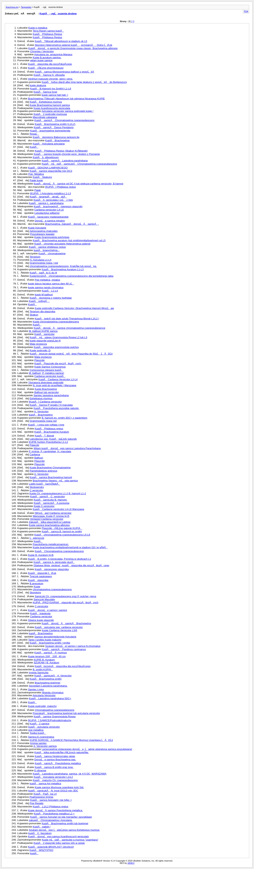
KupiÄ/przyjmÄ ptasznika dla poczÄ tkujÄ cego (63, 666)
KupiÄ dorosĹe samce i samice (47, 610)
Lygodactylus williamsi (47, 213)
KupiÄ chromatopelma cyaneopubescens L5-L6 (62, 534)
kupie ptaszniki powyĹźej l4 (45, 340)
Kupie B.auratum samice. (47, 57)
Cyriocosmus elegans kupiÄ (46, 370)
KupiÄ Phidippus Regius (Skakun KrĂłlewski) (61, 150)
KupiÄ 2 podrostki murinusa (50, 114)
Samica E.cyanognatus (41, 736)
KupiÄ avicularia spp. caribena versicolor (59, 627)
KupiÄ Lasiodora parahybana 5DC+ (50, 698)
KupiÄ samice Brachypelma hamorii (51, 477)
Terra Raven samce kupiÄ (48, 30)
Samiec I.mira (36, 689)
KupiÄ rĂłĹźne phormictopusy (46, 67)
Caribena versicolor (41, 616)
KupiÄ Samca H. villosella (49, 75)
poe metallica (35, 729)
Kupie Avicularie (37, 227)
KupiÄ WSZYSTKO (41, 850)
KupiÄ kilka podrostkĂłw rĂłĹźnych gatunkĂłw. (61, 752)
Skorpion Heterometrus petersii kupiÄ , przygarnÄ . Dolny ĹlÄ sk (73, 45)
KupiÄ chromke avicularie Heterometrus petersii (62, 243)
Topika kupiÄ (38, 733)
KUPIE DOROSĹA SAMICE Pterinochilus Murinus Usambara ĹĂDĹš (71, 740)
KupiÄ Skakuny (42, 177)
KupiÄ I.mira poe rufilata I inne (46, 424)
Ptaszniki (39, 360)
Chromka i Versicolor (42, 51)
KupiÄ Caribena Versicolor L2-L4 (57, 379)
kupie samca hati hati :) (55, 94)
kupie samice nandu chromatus (45, 287)
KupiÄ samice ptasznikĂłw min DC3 (51, 171)
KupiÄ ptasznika (38, 580)
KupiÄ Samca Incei (45, 91)
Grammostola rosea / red (44, 262)
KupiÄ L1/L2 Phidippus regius (50, 806)
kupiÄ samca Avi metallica (45, 783)
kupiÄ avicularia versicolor (44, 726)
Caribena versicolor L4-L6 (49, 209)
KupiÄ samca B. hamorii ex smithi (62, 531)
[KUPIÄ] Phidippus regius (60, 186)
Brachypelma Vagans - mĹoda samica (55, 480)
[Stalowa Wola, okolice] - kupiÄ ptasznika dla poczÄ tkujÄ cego (71, 565)
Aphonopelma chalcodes (43, 231)
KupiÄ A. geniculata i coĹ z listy (53, 199)
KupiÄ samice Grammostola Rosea (54, 716)
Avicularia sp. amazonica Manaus (53, 54)
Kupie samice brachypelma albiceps (49, 525)
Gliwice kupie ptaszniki (41, 620)
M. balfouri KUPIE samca (43, 331)
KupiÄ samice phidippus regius (47, 247)
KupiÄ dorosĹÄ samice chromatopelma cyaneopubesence (69, 328)
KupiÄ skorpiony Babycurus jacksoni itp (56, 137)
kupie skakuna (38, 85)
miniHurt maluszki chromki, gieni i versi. (50, 78)
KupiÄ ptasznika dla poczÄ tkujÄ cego (50, 64)
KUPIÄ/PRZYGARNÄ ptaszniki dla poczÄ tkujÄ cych (65, 602)
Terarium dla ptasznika (42, 311)
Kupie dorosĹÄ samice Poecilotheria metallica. (55, 810)
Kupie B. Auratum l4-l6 (41, 555)
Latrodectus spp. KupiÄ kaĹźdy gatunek (53, 438)
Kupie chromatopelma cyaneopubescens (56, 321)
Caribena (35, 454)
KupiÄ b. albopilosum (46, 157)
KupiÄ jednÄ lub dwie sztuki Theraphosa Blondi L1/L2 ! (67, 318)
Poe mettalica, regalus (47, 279)
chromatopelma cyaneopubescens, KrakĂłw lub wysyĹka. (63, 266)
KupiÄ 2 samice (39, 723)
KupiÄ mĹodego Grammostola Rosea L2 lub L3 (58, 337)
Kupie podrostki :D (40, 350)
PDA (246, 11)
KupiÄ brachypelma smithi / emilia (50, 642)
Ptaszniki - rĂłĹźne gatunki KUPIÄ (62, 528)
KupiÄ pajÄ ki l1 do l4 (43, 272)
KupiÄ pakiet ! (41, 826)
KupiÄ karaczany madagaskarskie (48, 216)
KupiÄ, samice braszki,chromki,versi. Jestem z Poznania (67, 154)
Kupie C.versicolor (44, 506)
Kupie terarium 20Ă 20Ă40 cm (47, 656)
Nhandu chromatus (52, 692)
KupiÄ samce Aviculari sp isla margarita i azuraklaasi (61, 816)
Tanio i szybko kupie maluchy (45, 639)
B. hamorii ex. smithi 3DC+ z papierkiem (64, 417)
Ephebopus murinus (41, 398)
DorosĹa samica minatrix (50, 220)
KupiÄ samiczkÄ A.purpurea (51, 503)
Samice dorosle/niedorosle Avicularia (55, 636)
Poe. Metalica (36, 174)
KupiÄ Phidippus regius (49, 428)
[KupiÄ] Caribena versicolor (45, 401)
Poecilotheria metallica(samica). (51, 544)
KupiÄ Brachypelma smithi (46, 678)
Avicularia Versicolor (44, 695)
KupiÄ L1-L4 (50, 290)
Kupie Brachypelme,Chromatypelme (50, 467)
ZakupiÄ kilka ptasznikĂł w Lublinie (50, 522)
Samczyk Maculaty (44, 599)
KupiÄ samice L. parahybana (46, 203)
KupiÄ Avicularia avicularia (49, 143)
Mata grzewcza (38, 343)
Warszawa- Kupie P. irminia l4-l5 (51, 516)
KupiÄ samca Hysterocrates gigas (55, 756)
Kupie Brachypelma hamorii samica (50, 105)
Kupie (37, 586)
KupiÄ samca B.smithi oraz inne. (54, 767)
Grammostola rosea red (43, 420)
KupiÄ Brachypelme (57, 140)
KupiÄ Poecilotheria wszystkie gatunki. (56, 408)
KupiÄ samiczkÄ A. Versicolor (53, 675)
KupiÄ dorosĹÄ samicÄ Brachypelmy (66, 623)
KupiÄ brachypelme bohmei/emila (50, 130)
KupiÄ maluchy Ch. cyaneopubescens (55, 780)
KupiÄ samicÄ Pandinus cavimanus (64, 649)
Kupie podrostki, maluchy (42, 706)
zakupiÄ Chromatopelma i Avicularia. (50, 820)
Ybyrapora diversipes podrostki (45, 382)
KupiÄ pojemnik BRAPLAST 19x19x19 (51, 846)
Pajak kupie (36, 180)
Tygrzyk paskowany (41, 576)
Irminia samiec (38, 743)
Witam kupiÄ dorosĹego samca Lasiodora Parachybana (67, 448)
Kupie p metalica (37, 27)
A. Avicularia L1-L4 (40, 259)
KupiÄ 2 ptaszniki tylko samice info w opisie (59, 843)
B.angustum (36, 583)
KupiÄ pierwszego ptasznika (52, 569)
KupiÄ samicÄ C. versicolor (47, 496)
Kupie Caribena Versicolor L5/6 (59, 630)
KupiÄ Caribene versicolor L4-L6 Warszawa (58, 509)
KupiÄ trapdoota (40, 613)
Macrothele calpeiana (45, 117)
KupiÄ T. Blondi (44, 435)
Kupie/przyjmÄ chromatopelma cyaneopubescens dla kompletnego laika (71, 276)
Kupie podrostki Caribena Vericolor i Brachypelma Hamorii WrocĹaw (74, 308)
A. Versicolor (41, 411)
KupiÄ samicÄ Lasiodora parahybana (65, 160)
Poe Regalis (36, 803)
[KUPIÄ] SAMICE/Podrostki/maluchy (49, 720)
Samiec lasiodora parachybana (51, 395)
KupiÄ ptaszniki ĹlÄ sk (42, 573)
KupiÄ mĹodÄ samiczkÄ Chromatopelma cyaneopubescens (79, 163)
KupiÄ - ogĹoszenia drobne (58, 13)
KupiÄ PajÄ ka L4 (45, 793)
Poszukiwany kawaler (42, 234)
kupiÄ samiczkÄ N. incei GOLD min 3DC (53, 790)
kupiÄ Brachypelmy (41, 414)
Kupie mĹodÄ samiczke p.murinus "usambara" (70, 839)
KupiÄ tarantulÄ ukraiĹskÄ (48, 196)
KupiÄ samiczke (44, 334)
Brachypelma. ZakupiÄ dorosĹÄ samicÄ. (72, 223)
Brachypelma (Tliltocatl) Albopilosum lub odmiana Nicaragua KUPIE (66, 98)
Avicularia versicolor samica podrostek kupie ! (67, 111)
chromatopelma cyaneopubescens (52, 589)
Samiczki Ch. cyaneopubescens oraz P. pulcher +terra (65, 596)
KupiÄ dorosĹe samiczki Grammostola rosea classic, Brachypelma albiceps (72, 48)
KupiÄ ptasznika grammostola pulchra (56, 347)
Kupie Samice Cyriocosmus (50, 366)
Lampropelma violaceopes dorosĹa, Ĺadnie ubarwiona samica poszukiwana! (87, 749)
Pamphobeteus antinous (43, 470)
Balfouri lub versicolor (46, 392)
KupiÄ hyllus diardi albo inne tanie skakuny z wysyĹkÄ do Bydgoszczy (84, 82)
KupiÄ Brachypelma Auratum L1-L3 (63, 269)
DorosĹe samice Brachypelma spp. (55, 759)
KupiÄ (34, 147)
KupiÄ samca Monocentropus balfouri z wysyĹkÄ (64, 71)
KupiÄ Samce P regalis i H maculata (51, 404)
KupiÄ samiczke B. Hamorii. (50, 499)
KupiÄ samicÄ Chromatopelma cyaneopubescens (64, 120)
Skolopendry (37, 487)
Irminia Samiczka (38, 672)
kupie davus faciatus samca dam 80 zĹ (51, 283)
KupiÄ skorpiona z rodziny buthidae (51, 297)
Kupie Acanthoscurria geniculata (51, 108)
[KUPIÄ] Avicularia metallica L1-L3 (50, 193)
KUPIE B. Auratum (44, 659)
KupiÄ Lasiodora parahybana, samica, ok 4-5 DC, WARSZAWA (69, 773)
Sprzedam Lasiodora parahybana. (48, 685)
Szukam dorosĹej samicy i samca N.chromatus (72, 646)
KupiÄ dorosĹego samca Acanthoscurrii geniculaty (58, 836)
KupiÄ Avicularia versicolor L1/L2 (53, 777)
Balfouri (38, 457)
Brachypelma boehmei (47, 682)
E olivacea (40, 770)
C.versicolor (36, 490)
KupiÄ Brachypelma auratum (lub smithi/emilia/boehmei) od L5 (69, 240)
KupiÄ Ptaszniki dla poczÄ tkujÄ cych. (58, 363)
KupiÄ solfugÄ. (39, 301)
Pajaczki (34, 445)
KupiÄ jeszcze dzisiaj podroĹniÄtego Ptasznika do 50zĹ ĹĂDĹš (71, 353)
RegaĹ (34, 133)
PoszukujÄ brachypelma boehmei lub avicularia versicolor (66, 713)
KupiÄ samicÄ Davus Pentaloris (53, 127)
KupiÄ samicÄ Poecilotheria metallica (58, 763)
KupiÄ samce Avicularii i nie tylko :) (51, 800)
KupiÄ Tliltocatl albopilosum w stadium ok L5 (61, 41)
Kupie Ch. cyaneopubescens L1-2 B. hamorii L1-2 (57, 493)
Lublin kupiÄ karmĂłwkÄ (44, 483)
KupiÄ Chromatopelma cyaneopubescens (59, 551)
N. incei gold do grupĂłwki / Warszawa (54, 385)
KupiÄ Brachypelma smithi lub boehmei (65, 823)
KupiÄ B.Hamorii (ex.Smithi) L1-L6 (50, 88)
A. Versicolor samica (45, 746)
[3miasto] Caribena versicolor (46, 519)
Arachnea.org (12, 7)
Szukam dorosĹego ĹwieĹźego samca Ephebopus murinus (64, 829)
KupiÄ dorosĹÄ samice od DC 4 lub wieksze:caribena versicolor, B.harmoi (78, 183)
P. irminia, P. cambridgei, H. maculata (50, 451)
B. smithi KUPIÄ (43, 669)
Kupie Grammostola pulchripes (51, 237)
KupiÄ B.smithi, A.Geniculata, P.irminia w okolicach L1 (59, 558)
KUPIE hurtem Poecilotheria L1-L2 (48, 442)
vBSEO (130, 863)
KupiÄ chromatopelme (52, 253)
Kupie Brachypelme (46, 389)
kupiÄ (34, 853)
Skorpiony (35, 592)
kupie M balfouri (44, 294)
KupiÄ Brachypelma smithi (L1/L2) (55, 124)
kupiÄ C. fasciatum (40, 833)
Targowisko (26, 7)
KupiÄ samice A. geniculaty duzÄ (54, 562)
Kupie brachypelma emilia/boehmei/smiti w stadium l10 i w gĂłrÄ (70, 547)
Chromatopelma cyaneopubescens (54, 710)
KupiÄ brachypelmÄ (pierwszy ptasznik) (58, 206)
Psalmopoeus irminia (41, 796)
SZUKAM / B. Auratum (46, 662)
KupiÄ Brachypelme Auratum (51, 431)
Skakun (34, 314)
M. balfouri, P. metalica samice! (46, 373)
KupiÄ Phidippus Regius (47, 34)
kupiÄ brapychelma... (46, 250)
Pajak (37, 190)
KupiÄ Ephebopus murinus (46, 101)
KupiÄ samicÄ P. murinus (50, 652)
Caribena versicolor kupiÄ (50, 376)
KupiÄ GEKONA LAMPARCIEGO (48, 167)
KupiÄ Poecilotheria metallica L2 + (54, 813)
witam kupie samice (41, 60)
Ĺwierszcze (37, 538)
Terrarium (35, 256)
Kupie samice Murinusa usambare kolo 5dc (59, 787)
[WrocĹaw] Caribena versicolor (53, 513)
